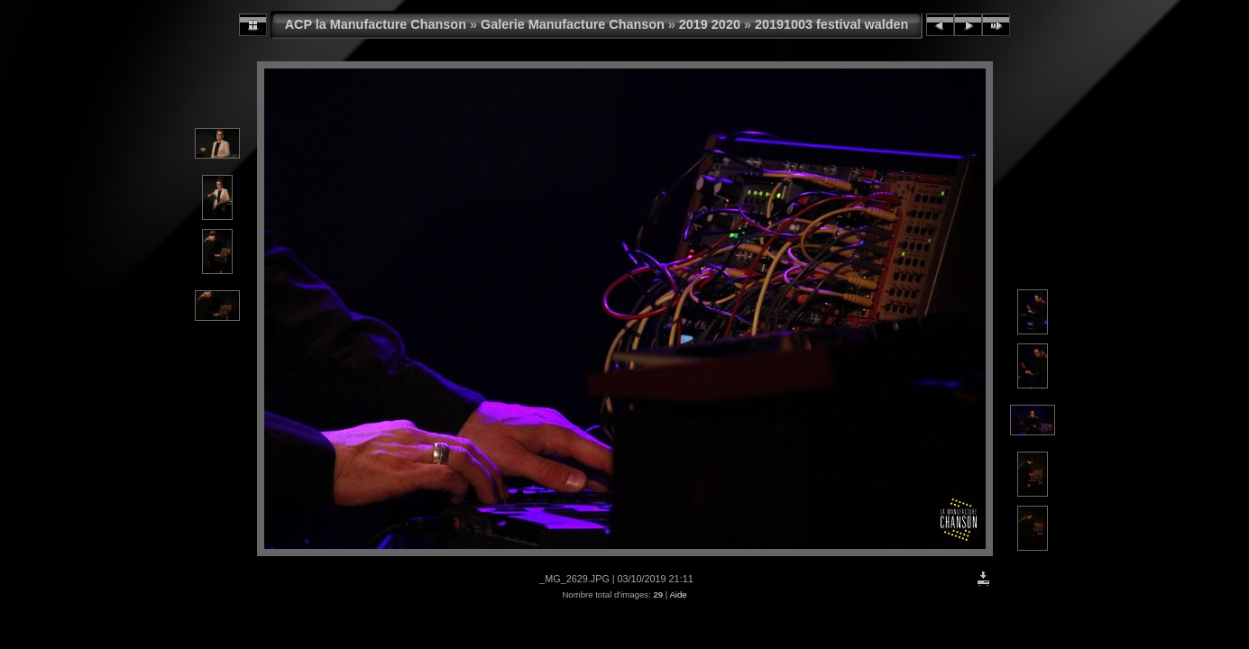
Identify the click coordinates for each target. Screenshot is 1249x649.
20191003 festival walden (831, 24)
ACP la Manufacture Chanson (375, 24)
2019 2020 (709, 24)
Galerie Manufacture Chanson (573, 24)
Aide (677, 594)
